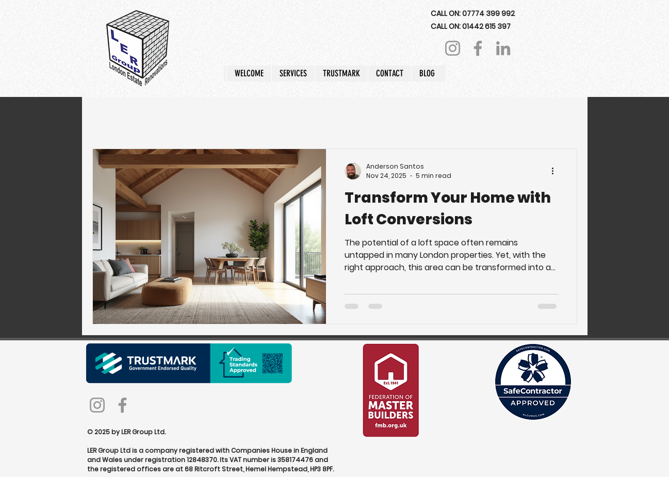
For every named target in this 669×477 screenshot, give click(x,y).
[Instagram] (453, 48)
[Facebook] (478, 48)
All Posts (107, 117)
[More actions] (556, 171)
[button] (293, 73)
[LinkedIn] (503, 48)
